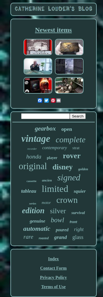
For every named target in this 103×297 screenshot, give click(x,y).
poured (62, 229)
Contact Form (53, 268)
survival (78, 213)
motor (46, 203)
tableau (28, 191)
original (33, 166)
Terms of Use (53, 286)
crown (66, 200)
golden (83, 169)
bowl (57, 220)
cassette (32, 181)
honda (33, 156)
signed (68, 177)
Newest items (53, 29)
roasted (44, 238)
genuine (37, 221)
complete (70, 139)
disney (62, 167)
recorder (32, 148)
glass (77, 237)
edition (33, 210)
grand (60, 237)
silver (58, 211)
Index (53, 258)
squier (79, 191)
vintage (35, 138)
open (66, 129)
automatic (37, 228)
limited (55, 189)
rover (72, 155)
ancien (47, 180)
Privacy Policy (53, 277)
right (78, 229)
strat (76, 148)
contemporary (54, 147)
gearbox (45, 128)
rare (28, 236)
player (52, 158)
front (73, 222)
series (32, 203)
